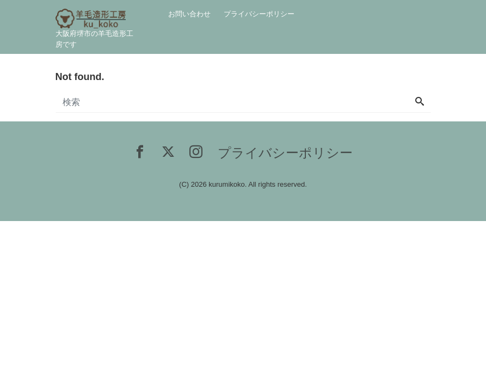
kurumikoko (226, 184)
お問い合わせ (189, 14)
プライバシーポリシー (259, 14)
